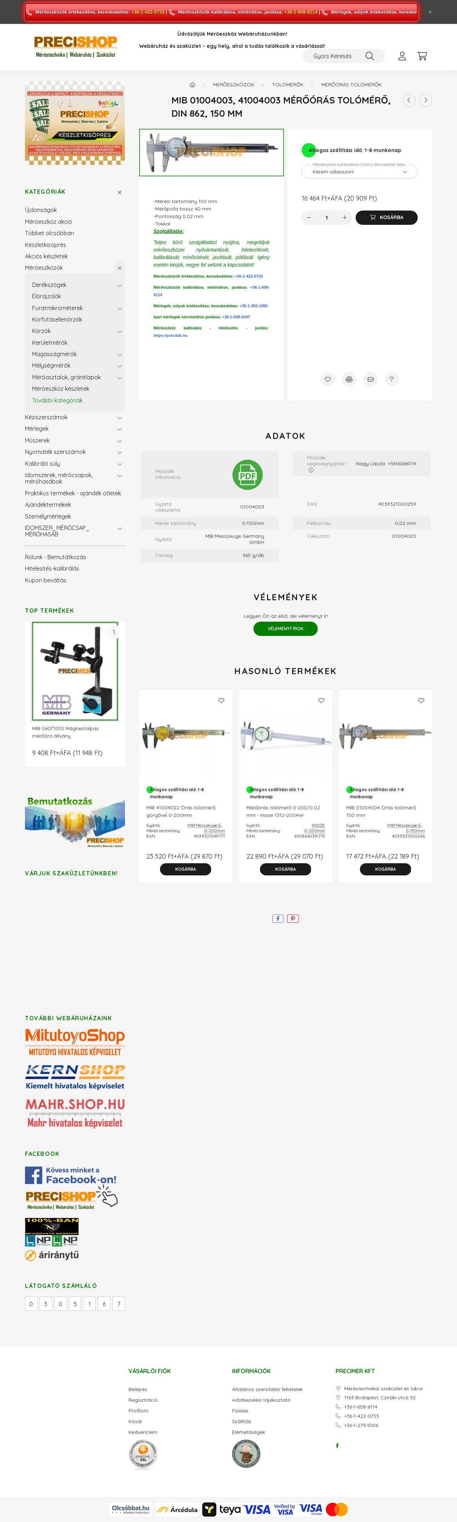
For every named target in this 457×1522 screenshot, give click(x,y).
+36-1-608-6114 (300, 12)
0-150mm (415, 830)
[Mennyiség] (326, 218)
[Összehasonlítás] (349, 379)
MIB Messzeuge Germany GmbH (218, 825)
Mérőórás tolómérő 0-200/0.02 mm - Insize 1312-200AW (283, 811)
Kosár (135, 1422)
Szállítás (241, 1422)
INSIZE (318, 825)
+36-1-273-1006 (361, 1425)
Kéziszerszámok (46, 417)
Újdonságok (41, 209)
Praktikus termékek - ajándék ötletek (73, 493)
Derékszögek (49, 284)
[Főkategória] (192, 84)
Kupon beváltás (45, 580)
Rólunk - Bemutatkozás (55, 557)
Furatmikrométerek (57, 308)
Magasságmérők (54, 354)
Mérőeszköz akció (48, 221)
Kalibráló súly (42, 463)
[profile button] (402, 56)
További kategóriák (57, 400)
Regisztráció (143, 1400)
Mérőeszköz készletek (60, 388)
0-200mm (214, 830)
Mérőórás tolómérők (351, 84)
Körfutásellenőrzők (57, 319)
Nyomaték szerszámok (55, 451)
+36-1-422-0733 (148, 12)
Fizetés (240, 1411)
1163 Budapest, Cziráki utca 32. (380, 1398)
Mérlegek (37, 428)
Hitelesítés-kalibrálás (52, 568)
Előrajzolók (46, 296)
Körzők (41, 330)
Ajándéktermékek (48, 504)
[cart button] (422, 56)
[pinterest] (293, 919)
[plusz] (345, 217)
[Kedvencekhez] (328, 379)
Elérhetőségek (248, 1432)
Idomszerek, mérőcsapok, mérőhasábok (58, 478)
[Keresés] (370, 56)
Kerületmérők (49, 342)
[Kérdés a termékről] (392, 379)
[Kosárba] (387, 218)
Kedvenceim (143, 1432)
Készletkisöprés (45, 244)
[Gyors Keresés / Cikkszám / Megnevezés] (344, 56)
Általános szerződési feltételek (267, 1389)
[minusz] (308, 217)
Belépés (138, 1389)
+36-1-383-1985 (254, 306)
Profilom (139, 1411)
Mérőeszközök (44, 267)
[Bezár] (430, 12)
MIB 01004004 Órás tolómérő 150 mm (381, 811)
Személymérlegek (48, 516)
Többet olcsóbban (49, 233)
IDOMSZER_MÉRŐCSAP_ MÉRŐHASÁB (57, 531)
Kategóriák (45, 191)
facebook (337, 1445)
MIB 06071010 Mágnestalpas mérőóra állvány (65, 732)
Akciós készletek (46, 256)
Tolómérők (287, 84)
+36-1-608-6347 (236, 317)
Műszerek (37, 440)
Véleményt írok (285, 628)
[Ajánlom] (370, 379)
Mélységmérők (51, 365)
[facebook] (277, 919)
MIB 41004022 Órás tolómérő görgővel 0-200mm (180, 811)
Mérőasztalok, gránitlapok (66, 377)
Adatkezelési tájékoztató (261, 1400)
